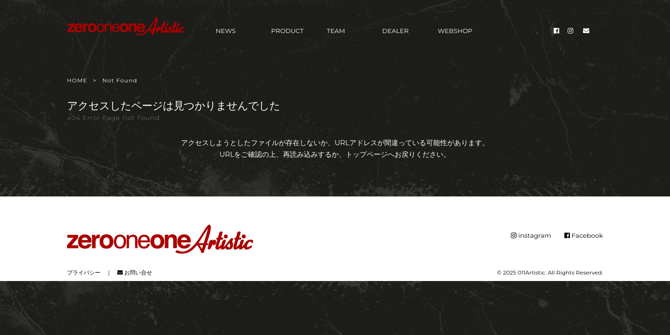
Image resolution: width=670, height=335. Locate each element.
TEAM (336, 33)
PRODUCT (287, 33)
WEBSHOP (455, 33)
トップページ (367, 154)
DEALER (395, 33)
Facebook (583, 235)
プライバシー (83, 271)
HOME (77, 80)
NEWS (226, 33)
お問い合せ (134, 271)
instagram (530, 235)
